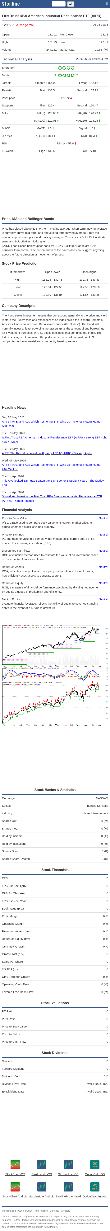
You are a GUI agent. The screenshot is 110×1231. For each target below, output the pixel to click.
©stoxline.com (9, 1211)
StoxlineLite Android (41, 1196)
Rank (36, 1211)
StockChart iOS (15, 1174)
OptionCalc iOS (95, 1174)
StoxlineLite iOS (41, 1174)
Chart (29, 1211)
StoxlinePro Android (68, 1196)
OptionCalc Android (94, 1196)
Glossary (65, 1211)
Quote (21, 1211)
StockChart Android (15, 1196)
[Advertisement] (55, 185)
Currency (54, 1211)
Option (44, 1211)
